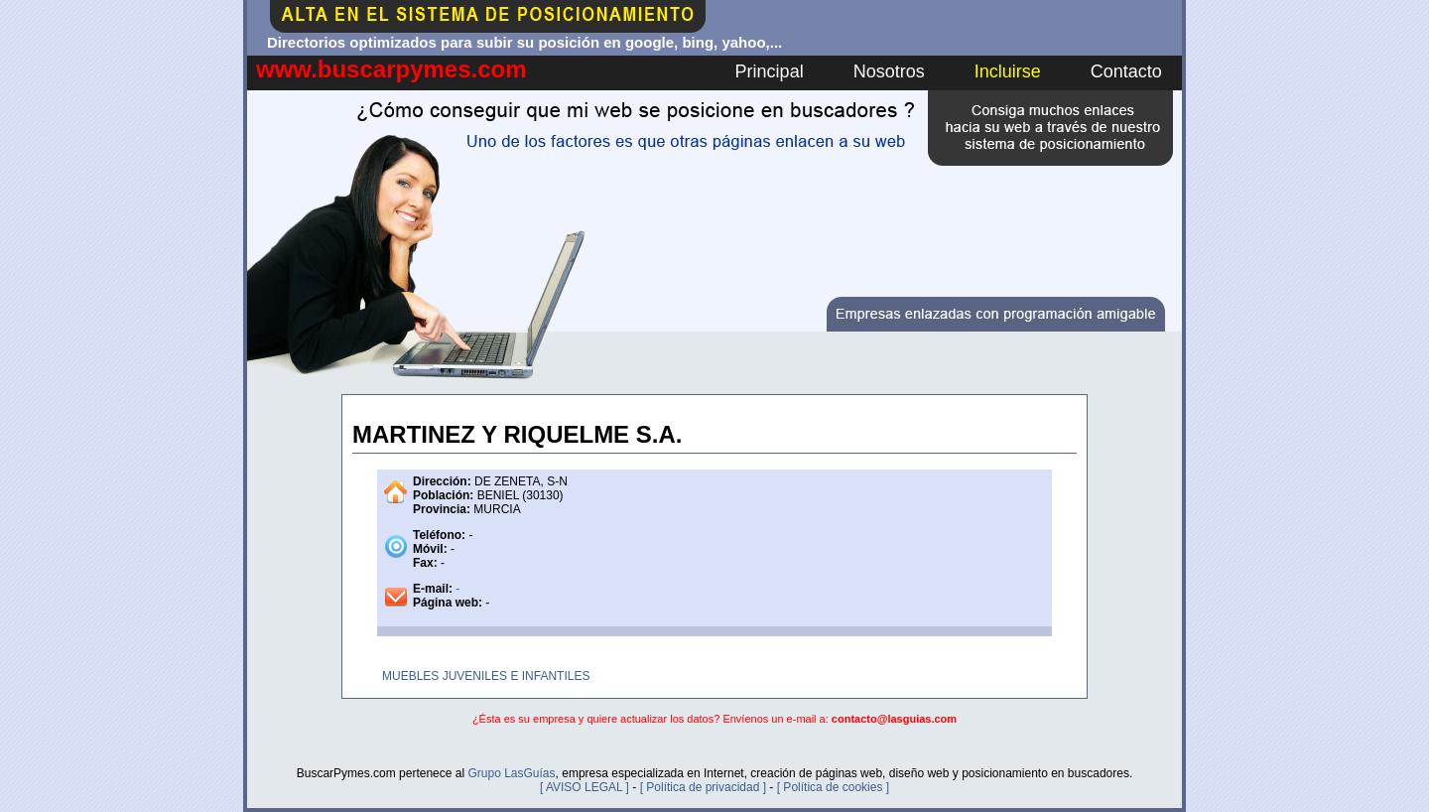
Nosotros (889, 71)
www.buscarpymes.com (391, 69)
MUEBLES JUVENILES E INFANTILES (485, 676)
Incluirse (1007, 71)
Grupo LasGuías (511, 773)
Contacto (1126, 71)
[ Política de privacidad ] (703, 787)
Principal (769, 71)
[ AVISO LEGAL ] (584, 787)
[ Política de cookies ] (833, 787)
